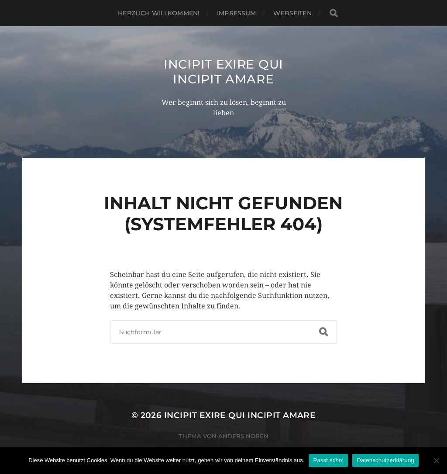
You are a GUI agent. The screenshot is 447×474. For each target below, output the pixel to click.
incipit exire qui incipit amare (223, 71)
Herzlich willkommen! (158, 13)
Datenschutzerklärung (385, 460)
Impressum (236, 13)
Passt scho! (328, 460)
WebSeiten (292, 13)
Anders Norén (243, 435)
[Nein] (436, 460)
